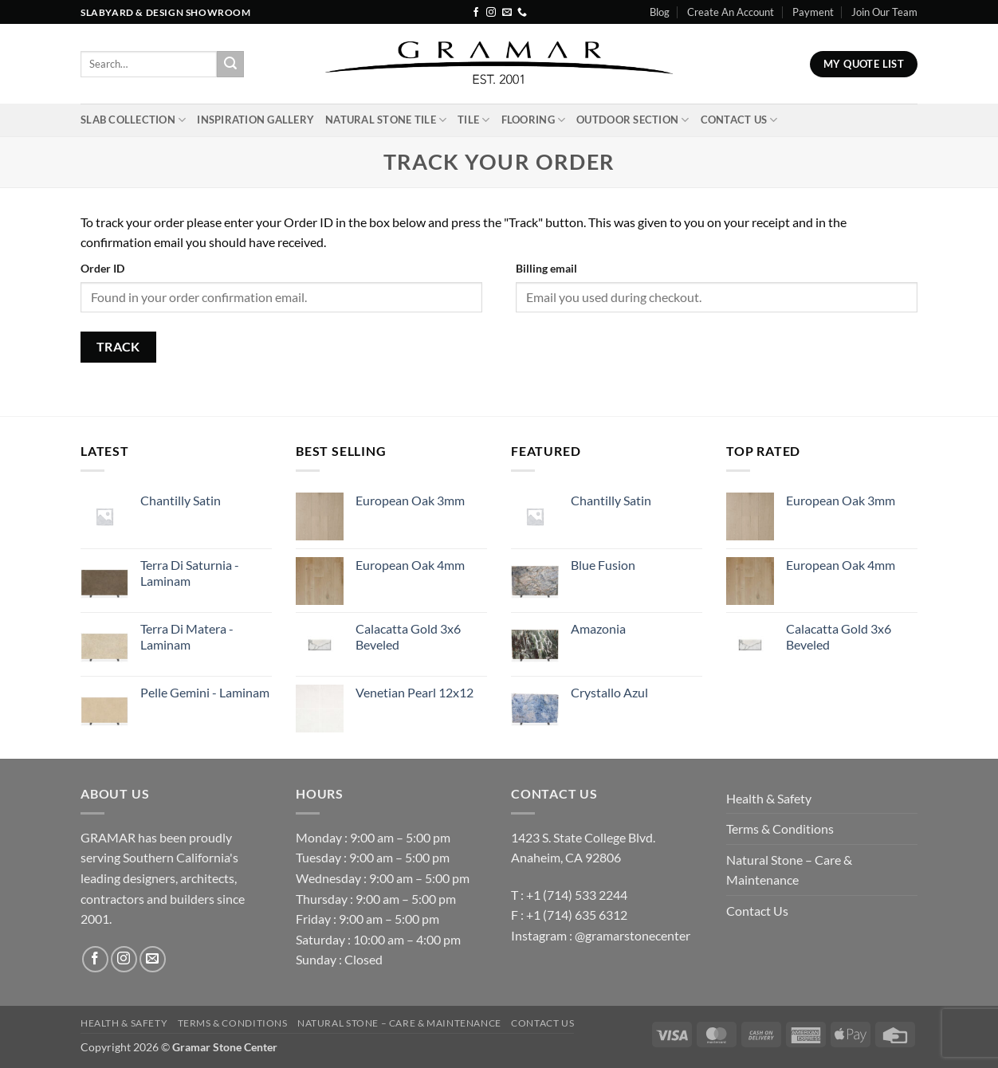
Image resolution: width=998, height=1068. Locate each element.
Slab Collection (133, 120)
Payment (813, 12)
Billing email (546, 268)
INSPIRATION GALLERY (255, 119)
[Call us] (522, 12)
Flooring (533, 120)
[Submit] (230, 64)
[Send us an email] (507, 12)
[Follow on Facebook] (476, 12)
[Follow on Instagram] (491, 12)
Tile (473, 120)
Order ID (102, 268)
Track (118, 347)
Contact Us (739, 120)
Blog (660, 12)
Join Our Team (884, 12)
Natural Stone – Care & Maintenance (789, 870)
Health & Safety (768, 798)
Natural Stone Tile (385, 120)
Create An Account (730, 12)
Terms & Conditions (780, 828)
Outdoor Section (632, 120)
